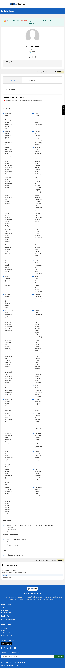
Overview (12, 80)
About (5, 628)
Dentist (14, 15)
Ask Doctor (32, 80)
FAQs (5, 630)
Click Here (60, 72)
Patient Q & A (8, 613)
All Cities (6, 610)
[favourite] (29, 57)
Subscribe (59, 657)
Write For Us (7, 635)
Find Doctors (7, 608)
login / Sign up (56, 4)
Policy (18, 665)
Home (2, 15)
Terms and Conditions (8, 665)
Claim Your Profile (9, 619)
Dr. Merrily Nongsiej (9, 570)
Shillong (8, 15)
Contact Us (7, 633)
